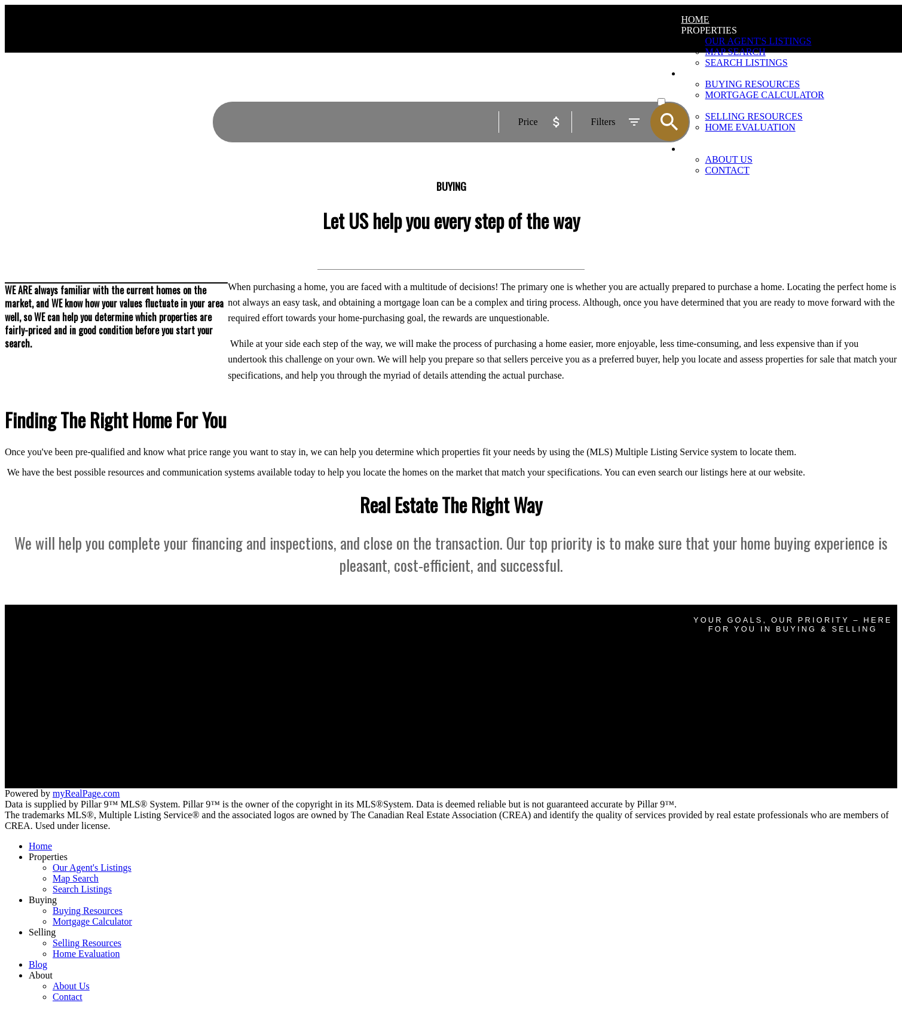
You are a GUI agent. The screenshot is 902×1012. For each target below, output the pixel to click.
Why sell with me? (268, 722)
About (41, 975)
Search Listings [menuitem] (82, 889)
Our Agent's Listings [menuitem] (758, 41)
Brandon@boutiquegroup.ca (565, 667)
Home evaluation (265, 733)
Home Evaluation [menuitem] (86, 954)
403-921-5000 (564, 677)
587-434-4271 (564, 716)
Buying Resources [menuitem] (88, 911)
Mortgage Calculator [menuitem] (92, 921)
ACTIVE (672, 91)
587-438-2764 (564, 638)
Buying (43, 900)
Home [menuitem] (695, 19)
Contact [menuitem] (727, 170)
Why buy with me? (269, 648)
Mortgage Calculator (272, 659)
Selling (42, 932)
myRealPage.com (86, 793)
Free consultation (266, 744)
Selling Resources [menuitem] (87, 943)
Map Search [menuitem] (735, 52)
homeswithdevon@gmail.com (565, 745)
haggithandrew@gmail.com (565, 706)
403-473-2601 (564, 755)
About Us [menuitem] (71, 986)
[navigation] (451, 921)
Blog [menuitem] (38, 964)
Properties (709, 30)
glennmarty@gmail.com (565, 628)
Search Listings (262, 669)
